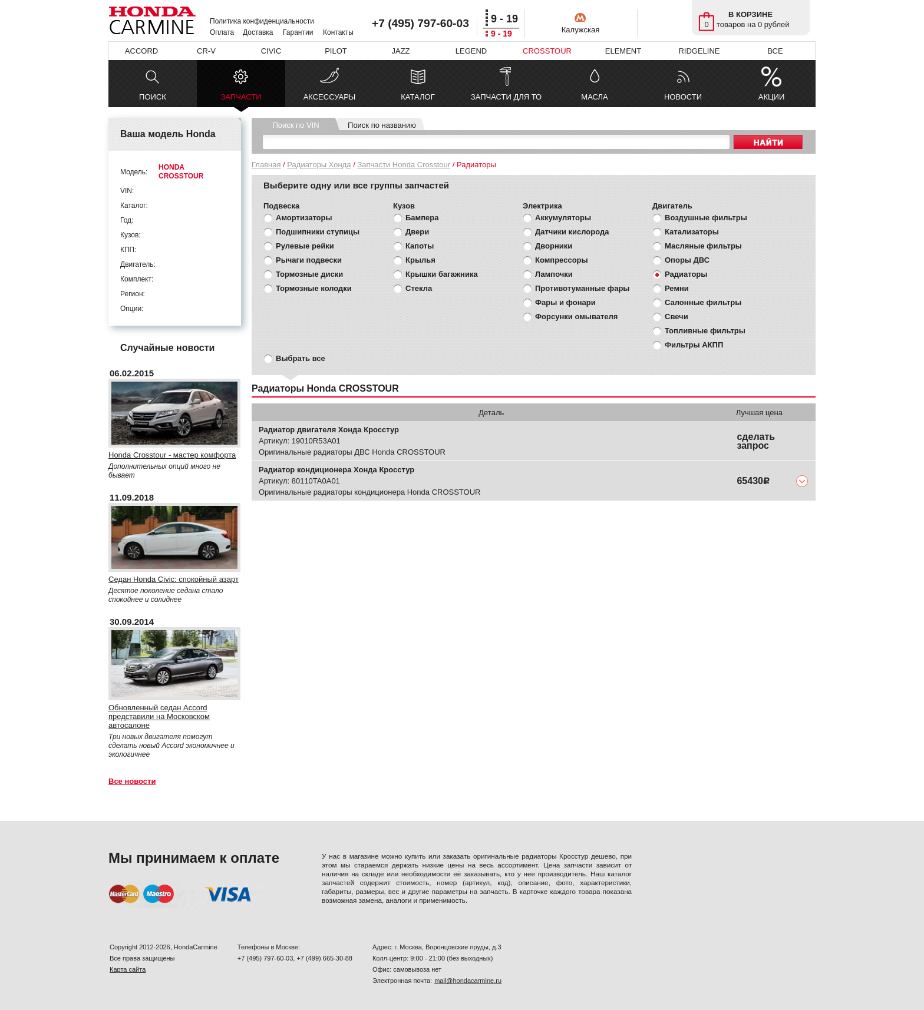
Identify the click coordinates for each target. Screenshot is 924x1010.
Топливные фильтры (705, 330)
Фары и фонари (565, 302)
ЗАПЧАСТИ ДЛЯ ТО (506, 96)
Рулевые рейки (305, 245)
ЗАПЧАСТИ (240, 99)
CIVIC (271, 51)
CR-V (206, 51)
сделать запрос (756, 441)
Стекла (418, 288)
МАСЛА (594, 96)
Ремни (677, 288)
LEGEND (471, 51)
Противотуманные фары (582, 288)
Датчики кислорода (572, 231)
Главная (266, 164)
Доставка (258, 32)
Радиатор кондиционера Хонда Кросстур (336, 469)
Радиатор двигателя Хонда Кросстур (329, 429)
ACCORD (141, 51)
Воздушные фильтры (706, 217)
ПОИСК (152, 96)
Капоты (419, 245)
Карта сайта (128, 969)
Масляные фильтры (703, 245)
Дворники (553, 245)
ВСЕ (775, 51)
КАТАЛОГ (417, 96)
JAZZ (400, 51)
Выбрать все (300, 358)
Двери (417, 231)
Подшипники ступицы (317, 231)
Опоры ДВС (687, 260)
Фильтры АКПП (694, 344)
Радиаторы (686, 274)
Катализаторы (692, 231)
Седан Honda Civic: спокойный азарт (173, 579)
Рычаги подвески (309, 260)
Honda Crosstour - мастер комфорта (172, 455)
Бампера (421, 217)
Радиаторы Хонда (319, 164)
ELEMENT (623, 51)
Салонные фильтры (703, 302)
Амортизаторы (304, 217)
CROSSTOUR (547, 51)
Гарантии (298, 32)
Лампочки (554, 274)
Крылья (420, 260)
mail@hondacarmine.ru (467, 980)
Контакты (338, 32)
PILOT (336, 51)
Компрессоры (561, 260)
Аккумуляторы (563, 217)
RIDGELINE (699, 51)
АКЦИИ (771, 96)
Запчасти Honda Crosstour (403, 164)
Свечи (676, 316)
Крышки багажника (441, 274)
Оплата (222, 32)
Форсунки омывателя (576, 316)
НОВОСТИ (683, 96)
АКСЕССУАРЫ (329, 96)
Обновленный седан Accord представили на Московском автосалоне (159, 716)
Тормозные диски (309, 274)
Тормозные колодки (314, 288)
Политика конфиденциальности (262, 21)
